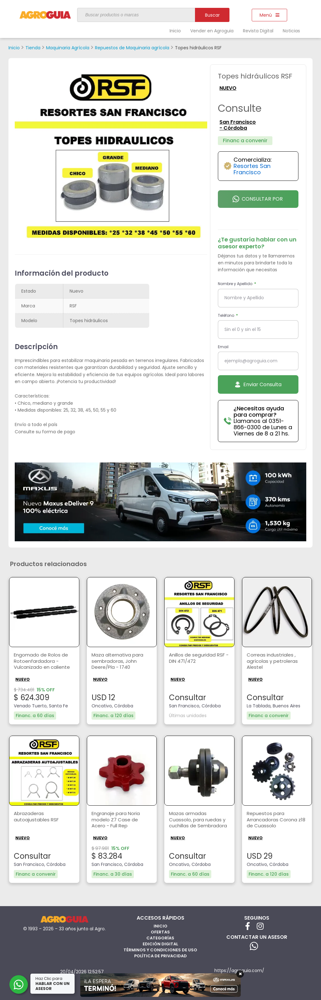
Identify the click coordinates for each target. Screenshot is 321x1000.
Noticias (291, 31)
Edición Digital (160, 944)
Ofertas (160, 932)
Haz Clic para (53, 984)
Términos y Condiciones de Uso (160, 950)
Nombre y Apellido (235, 283)
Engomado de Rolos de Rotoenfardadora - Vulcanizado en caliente (43, 662)
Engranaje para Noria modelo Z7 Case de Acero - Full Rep (118, 820)
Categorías (160, 938)
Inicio (175, 31)
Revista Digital (258, 31)
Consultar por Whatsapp (258, 201)
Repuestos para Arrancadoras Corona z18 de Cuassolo (274, 820)
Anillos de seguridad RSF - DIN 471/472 (198, 658)
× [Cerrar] (240, 974)
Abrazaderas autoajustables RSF (37, 817)
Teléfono (226, 315)
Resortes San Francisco (252, 169)
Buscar (212, 15)
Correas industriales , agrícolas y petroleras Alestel (274, 662)
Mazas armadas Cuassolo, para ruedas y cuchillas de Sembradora (198, 822)
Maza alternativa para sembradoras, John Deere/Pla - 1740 (119, 662)
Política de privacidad (160, 956)
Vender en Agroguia (212, 31)
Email (223, 346)
